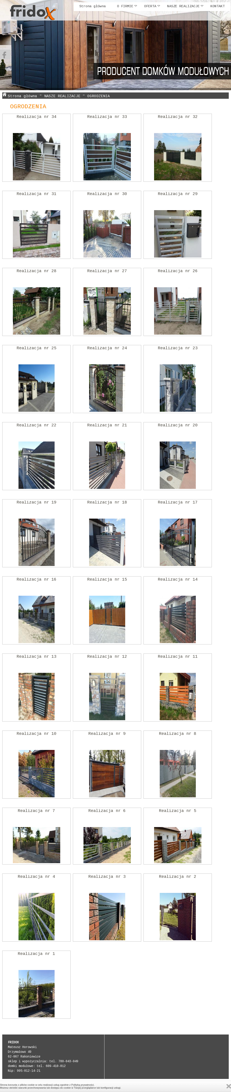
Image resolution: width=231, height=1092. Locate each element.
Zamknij (228, 1086)
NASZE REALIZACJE (185, 6)
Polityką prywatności (82, 1084)
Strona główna (92, 6)
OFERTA (152, 6)
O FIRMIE (127, 6)
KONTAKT (217, 6)
